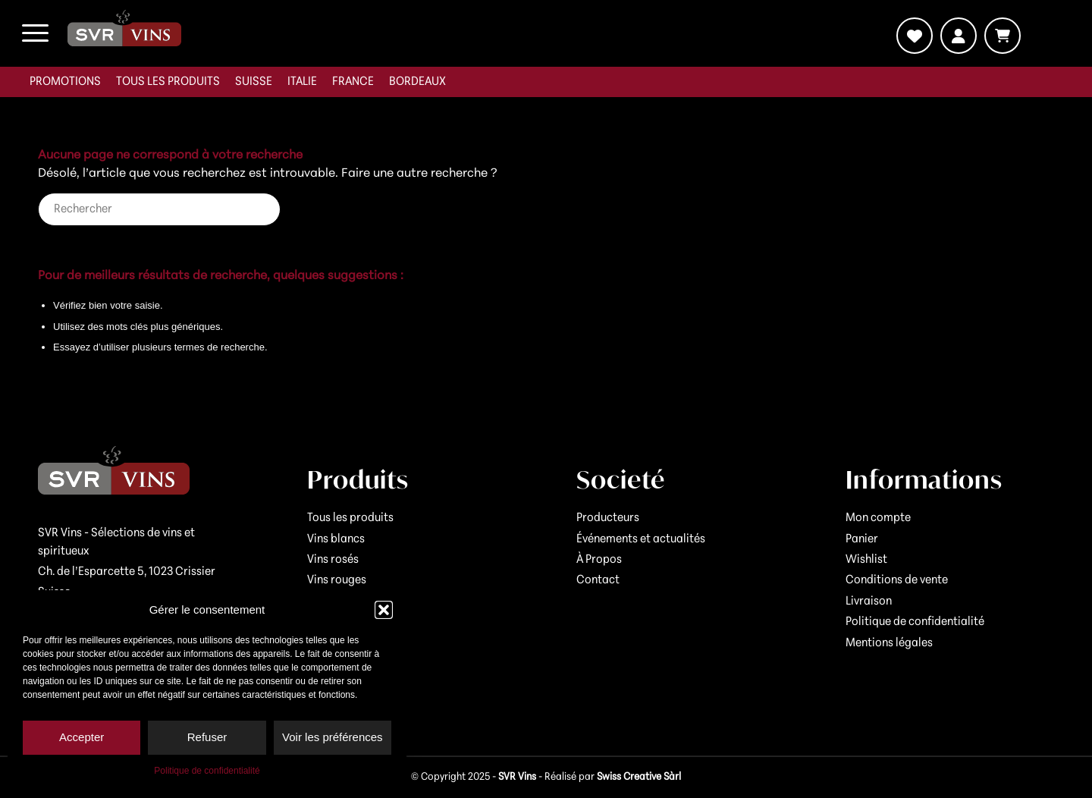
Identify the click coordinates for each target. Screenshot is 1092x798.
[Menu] (35, 33)
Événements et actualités (640, 539)
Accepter (81, 736)
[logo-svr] (124, 28)
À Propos (599, 560)
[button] (383, 609)
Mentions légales (889, 643)
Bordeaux (417, 82)
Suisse (253, 82)
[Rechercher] (159, 209)
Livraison (869, 601)
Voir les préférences (332, 736)
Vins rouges (336, 580)
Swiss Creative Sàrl (639, 777)
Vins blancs (336, 539)
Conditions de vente (897, 580)
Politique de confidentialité (206, 770)
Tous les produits (168, 82)
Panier (862, 539)
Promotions (65, 82)
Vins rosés (333, 560)
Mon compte (878, 518)
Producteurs (607, 518)
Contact (598, 580)
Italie (302, 82)
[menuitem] (65, 82)
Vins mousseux (344, 601)
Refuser (207, 736)
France (353, 82)
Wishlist (866, 560)
